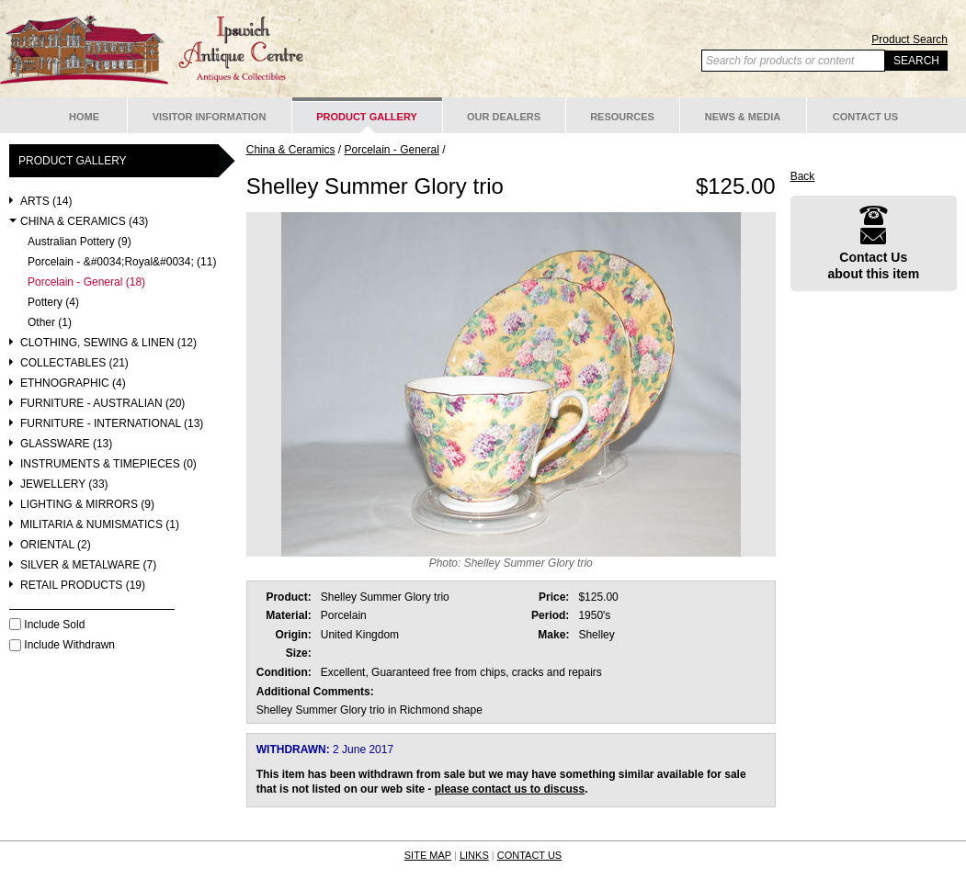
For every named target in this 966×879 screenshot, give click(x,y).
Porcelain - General (391, 149)
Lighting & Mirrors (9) (87, 505)
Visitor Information (210, 116)
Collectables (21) (74, 363)
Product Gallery (366, 116)
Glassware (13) (66, 444)
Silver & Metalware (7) (88, 565)
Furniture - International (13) (111, 424)
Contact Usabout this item (874, 243)
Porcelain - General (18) (86, 282)
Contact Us (865, 116)
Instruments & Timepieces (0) (108, 464)
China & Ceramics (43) (84, 222)
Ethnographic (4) (73, 383)
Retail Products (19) (82, 586)
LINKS (474, 855)
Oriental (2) (55, 545)
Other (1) (50, 323)
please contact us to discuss (510, 789)
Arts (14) (46, 202)
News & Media (743, 116)
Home (84, 116)
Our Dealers (503, 116)
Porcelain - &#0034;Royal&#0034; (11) (122, 262)
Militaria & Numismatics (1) (99, 525)
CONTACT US (530, 855)
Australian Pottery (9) (79, 242)
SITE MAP (427, 855)
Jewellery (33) (64, 484)
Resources (622, 116)
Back (802, 176)
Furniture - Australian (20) (102, 404)
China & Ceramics (290, 149)
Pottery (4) (53, 303)
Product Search (909, 39)
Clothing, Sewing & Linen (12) (108, 343)
